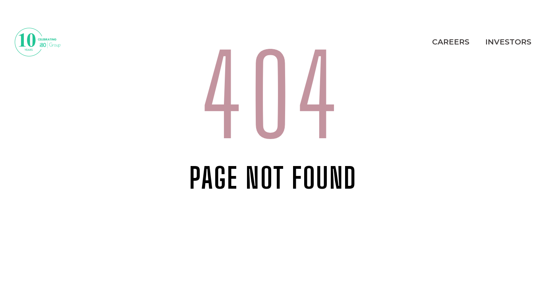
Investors (508, 41)
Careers (450, 41)
